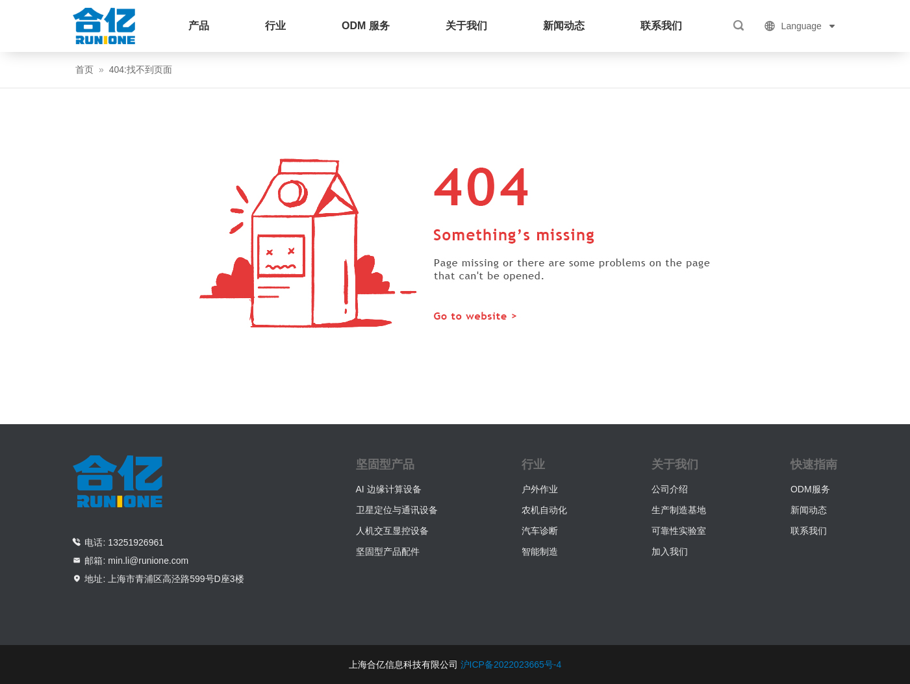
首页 (84, 69)
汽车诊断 (540, 531)
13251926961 (136, 542)
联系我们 (661, 25)
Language (801, 26)
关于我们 (466, 25)
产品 (198, 25)
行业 (275, 25)
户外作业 (540, 489)
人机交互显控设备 (392, 531)
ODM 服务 (366, 25)
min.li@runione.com (148, 560)
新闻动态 (564, 25)
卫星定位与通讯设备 (397, 510)
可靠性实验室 (678, 531)
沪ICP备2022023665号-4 (511, 664)
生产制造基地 (678, 510)
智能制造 (540, 551)
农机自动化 (544, 510)
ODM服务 (810, 489)
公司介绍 (669, 489)
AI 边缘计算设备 (389, 489)
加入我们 (669, 551)
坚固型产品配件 (388, 551)
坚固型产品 (385, 464)
